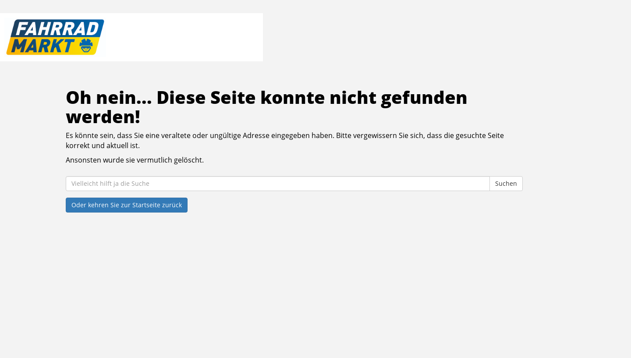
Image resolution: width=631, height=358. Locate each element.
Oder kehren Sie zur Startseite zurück (126, 205)
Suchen (506, 183)
